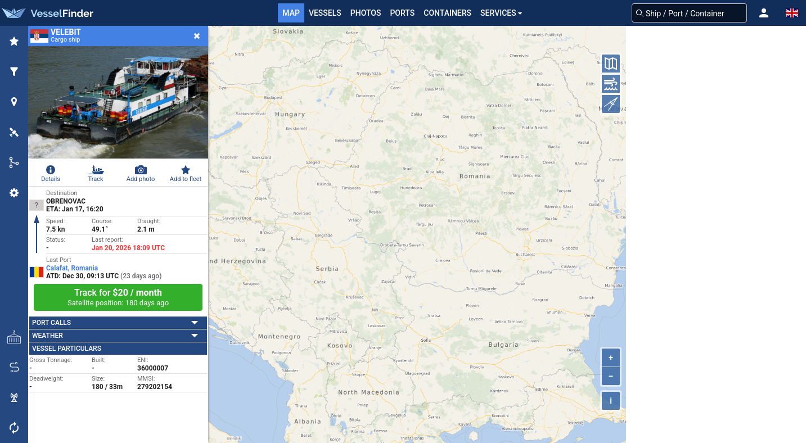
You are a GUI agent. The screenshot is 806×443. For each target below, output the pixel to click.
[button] (764, 13)
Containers (447, 12)
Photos (365, 12)
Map (291, 12)
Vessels (325, 12)
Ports (402, 12)
